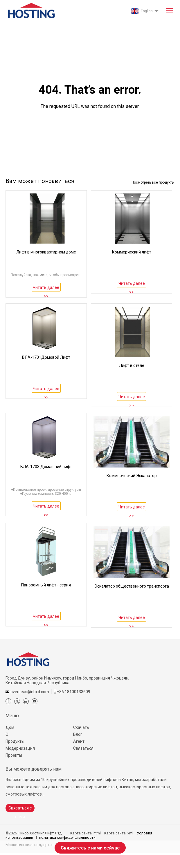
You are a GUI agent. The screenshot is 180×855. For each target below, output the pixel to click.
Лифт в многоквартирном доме (46, 252)
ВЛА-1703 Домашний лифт (46, 466)
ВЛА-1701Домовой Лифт (46, 357)
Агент (78, 741)
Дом (10, 727)
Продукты (15, 741)
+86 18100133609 (73, 691)
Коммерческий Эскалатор (132, 475)
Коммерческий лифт (131, 252)
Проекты (14, 755)
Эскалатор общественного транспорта (131, 586)
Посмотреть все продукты (153, 182)
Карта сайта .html (85, 833)
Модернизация (20, 748)
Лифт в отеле (131, 365)
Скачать (81, 727)
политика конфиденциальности (67, 837)
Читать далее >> (46, 288)
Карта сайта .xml (118, 833)
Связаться (83, 748)
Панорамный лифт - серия (46, 585)
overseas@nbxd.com (29, 691)
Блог (77, 734)
